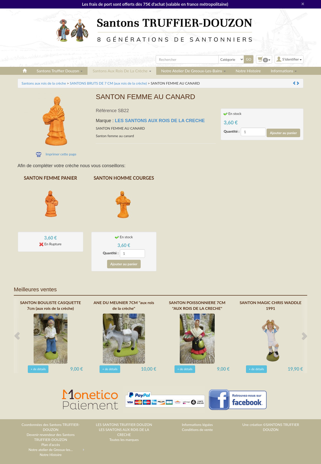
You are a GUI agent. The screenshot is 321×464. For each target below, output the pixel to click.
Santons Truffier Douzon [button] (60, 70)
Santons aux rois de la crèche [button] (122, 70)
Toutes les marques (124, 439)
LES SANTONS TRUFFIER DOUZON (124, 424)
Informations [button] (284, 70)
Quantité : (231, 131)
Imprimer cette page (61, 154)
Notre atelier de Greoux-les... (51, 449)
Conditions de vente (197, 429)
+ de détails (38, 369)
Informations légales (197, 424)
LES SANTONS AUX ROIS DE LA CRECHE (160, 120)
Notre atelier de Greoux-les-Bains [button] (193, 70)
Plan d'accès (50, 444)
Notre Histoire (248, 70)
